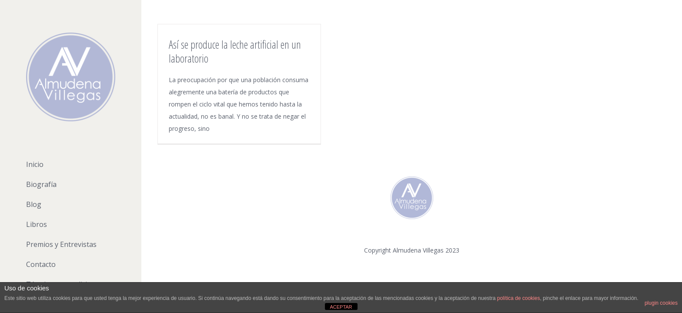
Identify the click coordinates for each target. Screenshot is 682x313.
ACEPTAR (341, 307)
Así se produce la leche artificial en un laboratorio (235, 51)
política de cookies (518, 298)
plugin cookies (661, 303)
